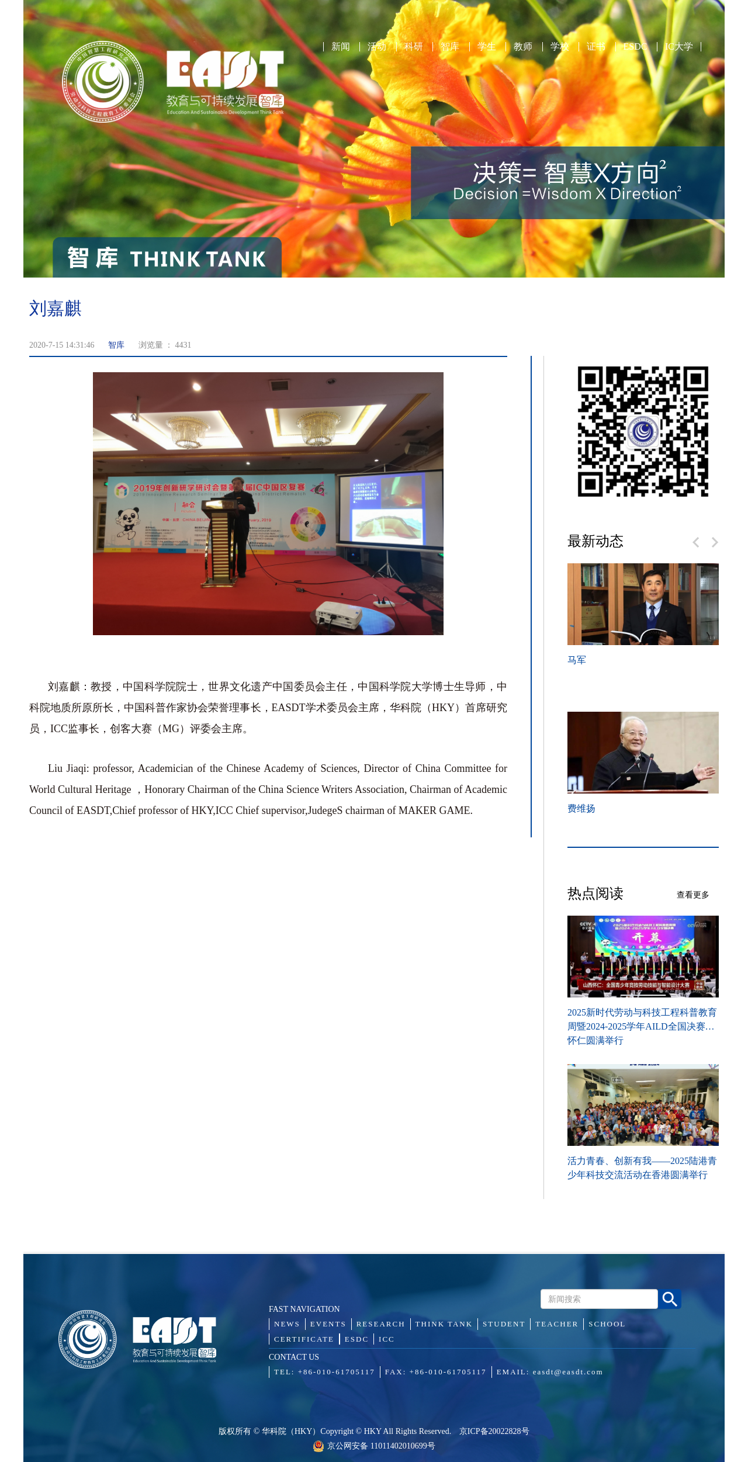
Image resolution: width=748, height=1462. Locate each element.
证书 (596, 46)
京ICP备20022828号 (494, 1431)
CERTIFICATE (304, 1339)
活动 (377, 46)
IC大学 (679, 46)
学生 (486, 46)
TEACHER (557, 1323)
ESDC (635, 46)
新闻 (340, 46)
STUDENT (504, 1323)
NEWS (287, 1323)
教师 (523, 46)
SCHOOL (607, 1323)
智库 (450, 46)
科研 (413, 46)
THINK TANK (444, 1323)
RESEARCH (381, 1323)
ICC (387, 1339)
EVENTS (328, 1323)
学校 (559, 46)
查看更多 (693, 895)
